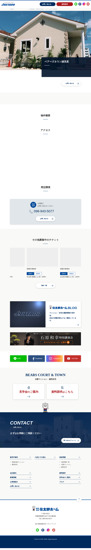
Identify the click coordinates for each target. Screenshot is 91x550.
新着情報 (13, 479)
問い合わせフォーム (70, 442)
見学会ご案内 (28, 393)
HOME (12, 9)
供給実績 (62, 459)
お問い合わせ (46, 4)
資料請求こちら (62, 393)
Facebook (38, 360)
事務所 (21, 275)
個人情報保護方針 (40, 525)
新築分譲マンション (18, 464)
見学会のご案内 (64, 479)
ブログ (61, 483)
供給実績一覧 (65, 464)
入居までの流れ (40, 459)
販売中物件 (14, 459)
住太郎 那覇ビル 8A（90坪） (20, 279)
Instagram (56, 360)
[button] (10, 259)
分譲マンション (66, 466)
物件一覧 (44, 287)
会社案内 (13, 475)
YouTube (75, 360)
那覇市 (14, 275)
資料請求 (65, 4)
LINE (19, 360)
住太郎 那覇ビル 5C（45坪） (56, 279)
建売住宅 (15, 466)
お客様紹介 (14, 483)
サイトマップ (52, 525)
